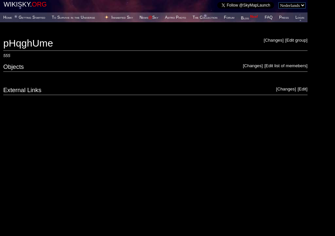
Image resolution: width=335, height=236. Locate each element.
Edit (302, 89)
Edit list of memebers (286, 65)
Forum (229, 17)
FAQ (269, 17)
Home (7, 17)
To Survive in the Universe (73, 17)
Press (284, 17)
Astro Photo (175, 17)
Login (299, 17)
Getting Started (32, 17)
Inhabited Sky (122, 17)
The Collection (205, 17)
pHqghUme (28, 43)
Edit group (297, 40)
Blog (249, 18)
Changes (273, 40)
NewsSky (148, 17)
